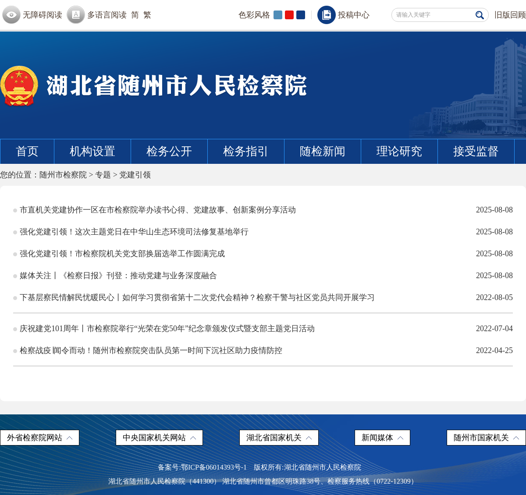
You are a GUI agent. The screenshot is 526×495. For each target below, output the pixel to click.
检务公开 (169, 151)
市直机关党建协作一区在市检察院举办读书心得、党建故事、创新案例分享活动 (158, 209)
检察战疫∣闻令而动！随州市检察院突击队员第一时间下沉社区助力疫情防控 (151, 350)
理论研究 (399, 151)
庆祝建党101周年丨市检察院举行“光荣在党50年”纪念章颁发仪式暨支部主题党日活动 (167, 328)
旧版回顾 (510, 15)
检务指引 (246, 151)
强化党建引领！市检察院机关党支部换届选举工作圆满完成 (122, 253)
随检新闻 (322, 151)
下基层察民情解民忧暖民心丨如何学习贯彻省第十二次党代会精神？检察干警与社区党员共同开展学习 (197, 297)
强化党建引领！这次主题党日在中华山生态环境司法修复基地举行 (134, 231)
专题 (103, 174)
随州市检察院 (63, 174)
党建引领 (135, 174)
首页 (27, 151)
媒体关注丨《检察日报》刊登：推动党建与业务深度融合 (118, 275)
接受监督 (476, 151)
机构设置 (92, 151)
